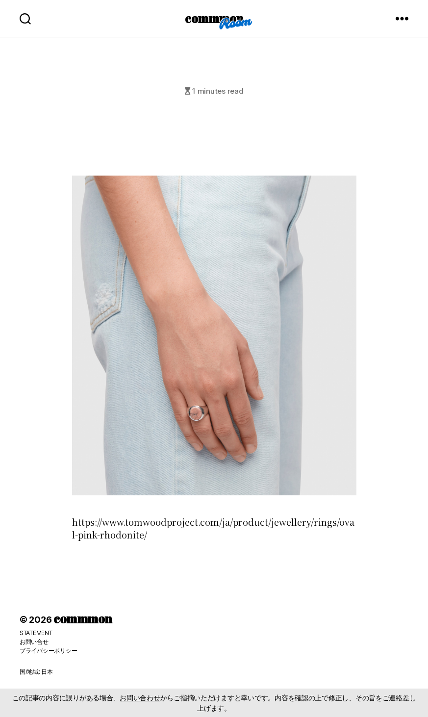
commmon (214, 18)
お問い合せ (34, 641)
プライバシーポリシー (48, 650)
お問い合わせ (140, 697)
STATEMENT (36, 633)
